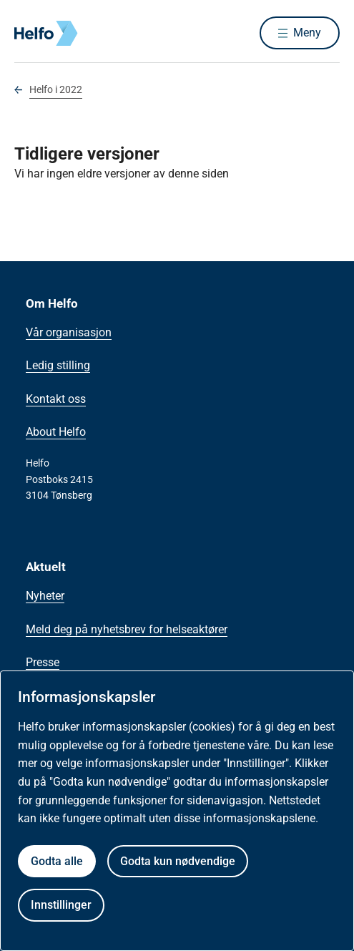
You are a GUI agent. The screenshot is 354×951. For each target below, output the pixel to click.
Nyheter (45, 596)
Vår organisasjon (69, 332)
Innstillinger (61, 905)
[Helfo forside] (31, 33)
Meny (307, 32)
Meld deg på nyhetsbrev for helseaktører (126, 629)
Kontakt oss (56, 399)
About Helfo (56, 432)
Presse (42, 662)
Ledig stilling (58, 365)
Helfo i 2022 (55, 89)
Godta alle (57, 861)
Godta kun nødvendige (177, 861)
